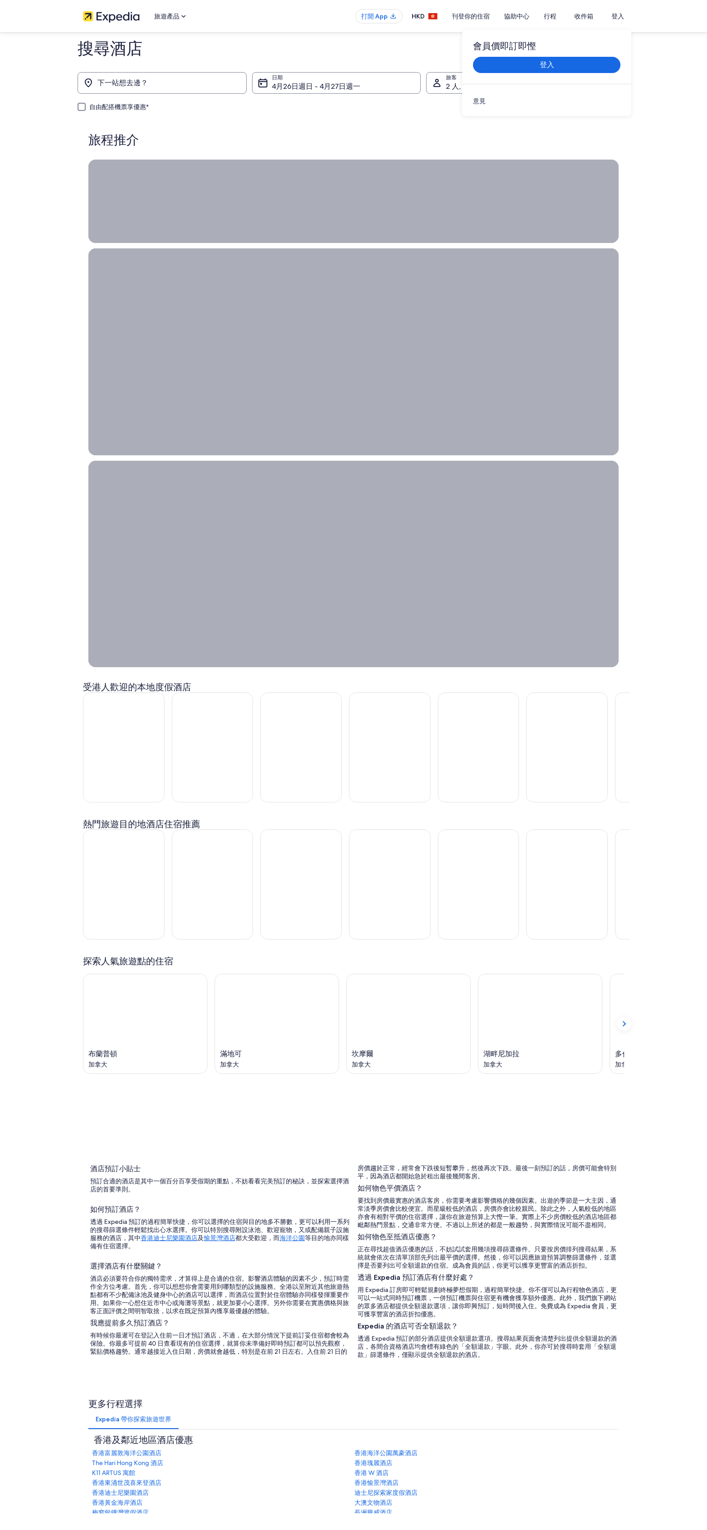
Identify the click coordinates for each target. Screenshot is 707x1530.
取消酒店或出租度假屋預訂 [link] (534, 1390)
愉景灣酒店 (219, 870)
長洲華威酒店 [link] (373, 1148)
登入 (617, 16)
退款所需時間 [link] (518, 1405)
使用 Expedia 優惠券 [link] (527, 1419)
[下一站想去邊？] (162, 83)
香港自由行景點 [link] (242, 1361)
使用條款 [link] (373, 1390)
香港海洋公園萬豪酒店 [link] (386, 1089)
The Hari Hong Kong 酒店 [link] (127, 1099)
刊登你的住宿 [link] (99, 1390)
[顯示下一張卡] (624, 656)
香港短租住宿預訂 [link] (244, 1390)
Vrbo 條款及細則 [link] (383, 1419)
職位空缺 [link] (94, 1376)
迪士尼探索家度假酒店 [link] (386, 1128)
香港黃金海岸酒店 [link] (117, 1138)
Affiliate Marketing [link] (105, 1434)
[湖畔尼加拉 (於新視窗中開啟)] (540, 656)
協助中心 (535, 16)
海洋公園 (292, 870)
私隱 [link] (368, 1361)
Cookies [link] (372, 1376)
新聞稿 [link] (91, 1448)
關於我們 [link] (94, 1361)
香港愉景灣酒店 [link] (376, 1118)
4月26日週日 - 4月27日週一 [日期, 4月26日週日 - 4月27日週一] (316, 86)
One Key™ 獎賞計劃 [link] (247, 1477)
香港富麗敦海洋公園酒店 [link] (126, 1089)
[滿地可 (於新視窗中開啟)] (277, 656)
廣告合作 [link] (94, 1419)
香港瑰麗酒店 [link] (373, 1099)
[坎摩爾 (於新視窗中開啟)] (408, 656)
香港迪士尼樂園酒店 (169, 870)
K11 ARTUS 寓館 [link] (113, 1108)
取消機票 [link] (513, 1376)
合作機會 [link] (94, 1405)
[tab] (133, 1055)
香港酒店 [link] (233, 1376)
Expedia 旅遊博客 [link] (244, 1462)
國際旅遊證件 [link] (518, 1434)
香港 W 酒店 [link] (371, 1108)
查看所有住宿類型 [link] (244, 1448)
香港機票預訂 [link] (239, 1419)
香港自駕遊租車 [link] (242, 1434)
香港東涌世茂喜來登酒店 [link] (126, 1118)
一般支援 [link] (513, 1361)
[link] (546, 101)
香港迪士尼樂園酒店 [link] (120, 1128)
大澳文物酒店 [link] (373, 1138)
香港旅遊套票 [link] (239, 1405)
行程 (569, 16)
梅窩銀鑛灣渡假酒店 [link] (120, 1148)
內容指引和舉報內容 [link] (387, 1434)
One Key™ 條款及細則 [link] (389, 1405)
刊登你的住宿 (490, 16)
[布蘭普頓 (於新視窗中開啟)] (145, 656)
